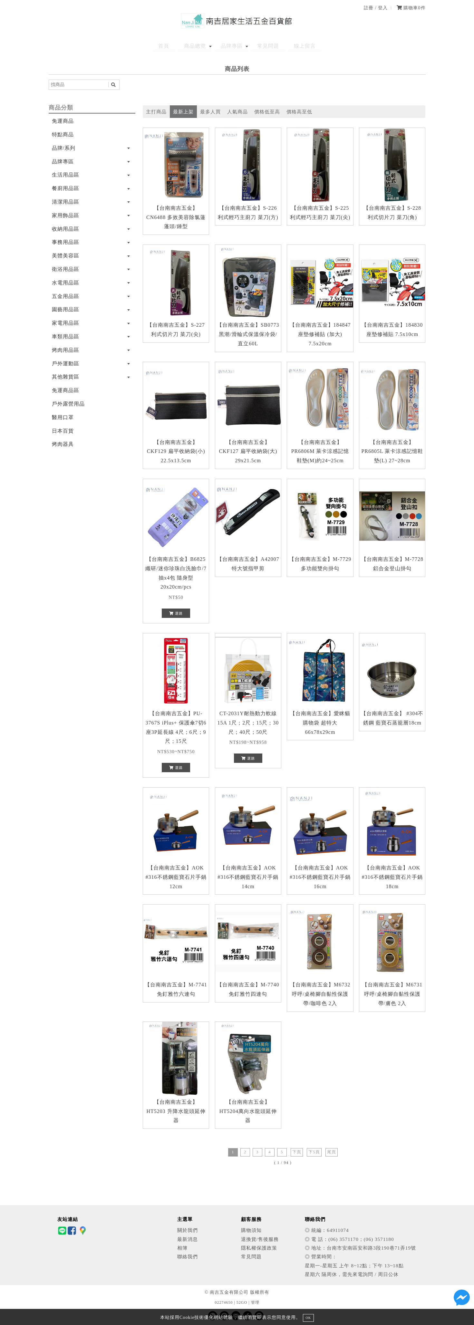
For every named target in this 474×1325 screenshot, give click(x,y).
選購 (176, 613)
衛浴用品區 (65, 269)
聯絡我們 (187, 1256)
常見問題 (263, 46)
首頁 (174, 46)
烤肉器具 (63, 444)
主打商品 (156, 111)
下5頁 (314, 1152)
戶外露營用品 (68, 404)
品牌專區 (232, 46)
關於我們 (187, 1230)
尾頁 (331, 1152)
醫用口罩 (63, 417)
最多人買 (210, 111)
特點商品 (63, 134)
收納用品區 (65, 229)
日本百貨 (63, 431)
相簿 (182, 1248)
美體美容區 (65, 255)
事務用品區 (65, 242)
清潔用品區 (65, 202)
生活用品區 (65, 175)
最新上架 (183, 111)
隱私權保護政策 (259, 1248)
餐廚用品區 (65, 188)
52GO (242, 1302)
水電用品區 (65, 282)
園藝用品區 (65, 309)
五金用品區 (65, 296)
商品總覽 (200, 46)
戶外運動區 (65, 363)
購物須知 (251, 1230)
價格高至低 (299, 111)
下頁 (296, 1152)
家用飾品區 (65, 215)
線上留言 (295, 46)
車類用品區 (65, 336)
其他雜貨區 (65, 376)
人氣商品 (237, 111)
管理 (255, 1302)
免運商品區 (65, 390)
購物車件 (411, 7)
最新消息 (187, 1239)
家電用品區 (65, 323)
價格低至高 (267, 111)
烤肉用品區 (65, 350)
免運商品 (63, 121)
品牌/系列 (63, 148)
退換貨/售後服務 (260, 1239)
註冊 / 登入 (376, 7)
